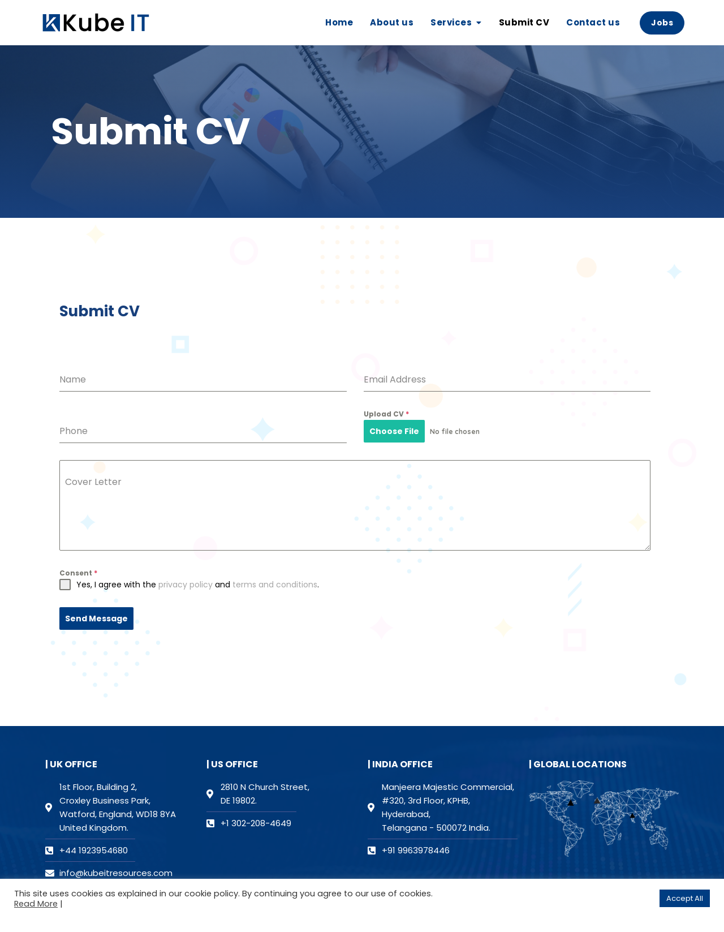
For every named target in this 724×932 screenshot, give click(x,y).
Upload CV (386, 414)
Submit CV (524, 22)
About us (391, 22)
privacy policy (185, 584)
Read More (36, 903)
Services (451, 22)
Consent (78, 573)
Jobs (662, 22)
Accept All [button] (684, 898)
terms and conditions (274, 584)
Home (339, 22)
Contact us (593, 22)
